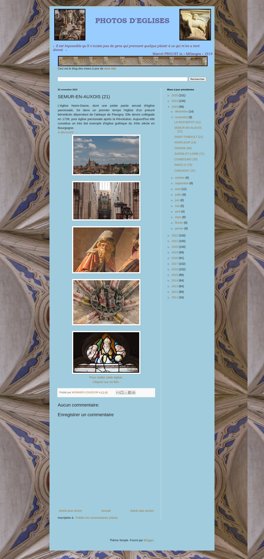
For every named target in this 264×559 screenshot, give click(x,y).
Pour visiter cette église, (106, 377)
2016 (175, 269)
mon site (110, 68)
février (179, 222)
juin (177, 200)
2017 (175, 263)
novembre (182, 117)
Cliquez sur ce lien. (106, 382)
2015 (175, 275)
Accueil (106, 510)
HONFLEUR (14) (185, 142)
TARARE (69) (183, 148)
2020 (175, 246)
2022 (175, 235)
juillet (178, 194)
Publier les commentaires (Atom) (97, 517)
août (178, 189)
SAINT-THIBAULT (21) (188, 136)
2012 (175, 291)
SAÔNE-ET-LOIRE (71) (189, 153)
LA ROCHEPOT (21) (187, 122)
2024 (175, 101)
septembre (182, 183)
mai (177, 206)
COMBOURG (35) (186, 159)
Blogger (148, 540)
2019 (175, 252)
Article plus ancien (142, 510)
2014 (175, 280)
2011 (175, 297)
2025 (175, 95)
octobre (180, 177)
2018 (175, 258)
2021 (175, 241)
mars (178, 217)
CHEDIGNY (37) (184, 170)
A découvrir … (68, 132)
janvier (179, 228)
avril (178, 211)
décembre (182, 111)
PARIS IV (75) (183, 165)
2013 (175, 286)
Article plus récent (70, 510)
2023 (175, 106)
